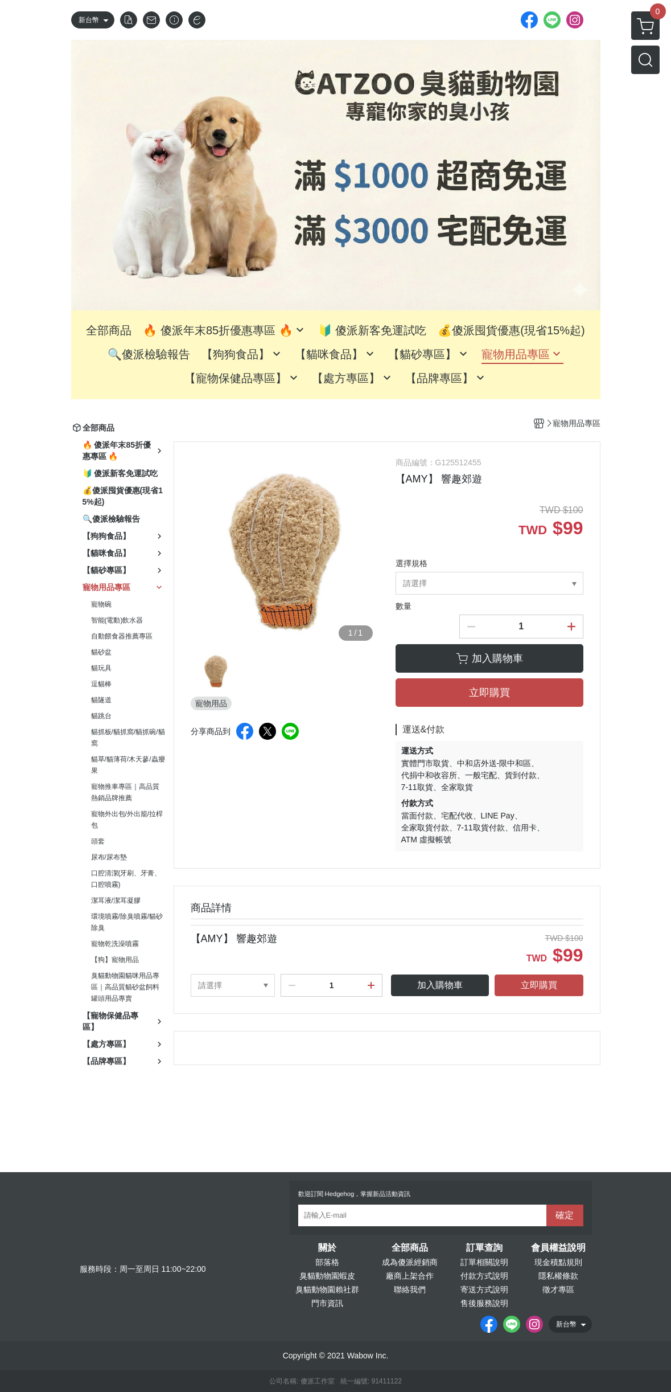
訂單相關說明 (484, 1262)
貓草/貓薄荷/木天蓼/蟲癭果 (128, 765)
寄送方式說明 (484, 1289)
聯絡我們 (410, 1289)
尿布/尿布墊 (109, 857)
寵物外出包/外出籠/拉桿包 (127, 819)
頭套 (98, 841)
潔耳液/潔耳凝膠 (116, 900)
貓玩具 (101, 668)
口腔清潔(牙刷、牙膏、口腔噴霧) (126, 879)
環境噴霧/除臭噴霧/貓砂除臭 (127, 922)
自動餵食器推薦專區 (122, 636)
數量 (403, 606)
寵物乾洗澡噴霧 (115, 944)
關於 (327, 1247)
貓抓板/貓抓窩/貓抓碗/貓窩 (128, 737)
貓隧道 (101, 700)
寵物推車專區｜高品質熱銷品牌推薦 (125, 792)
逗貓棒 (101, 684)
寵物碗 (101, 604)
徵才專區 (558, 1289)
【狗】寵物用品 (115, 960)
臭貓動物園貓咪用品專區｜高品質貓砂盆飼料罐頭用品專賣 (125, 987)
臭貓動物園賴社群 (327, 1289)
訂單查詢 (484, 1247)
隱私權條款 (558, 1276)
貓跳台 (101, 716)
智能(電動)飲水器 (117, 620)
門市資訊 (327, 1303)
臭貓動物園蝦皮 (327, 1276)
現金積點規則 (558, 1262)
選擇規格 (411, 563)
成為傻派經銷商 (410, 1262)
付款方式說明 (484, 1276)
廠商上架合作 (410, 1276)
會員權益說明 (558, 1247)
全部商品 (410, 1247)
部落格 (327, 1262)
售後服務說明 (484, 1303)
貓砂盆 (101, 652)
